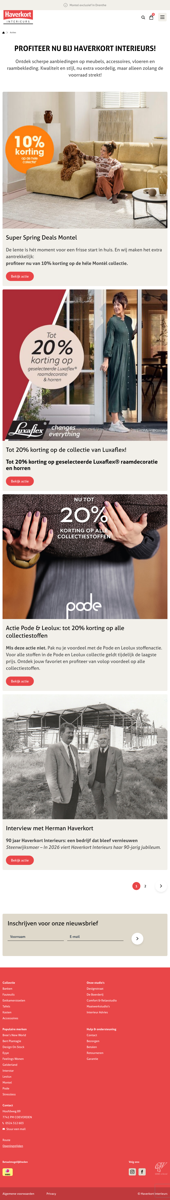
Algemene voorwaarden (18, 1194)
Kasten (7, 1012)
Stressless (9, 1094)
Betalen (92, 1047)
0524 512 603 (14, 1123)
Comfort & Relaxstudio (102, 1000)
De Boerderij (95, 994)
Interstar (8, 1071)
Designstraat (95, 988)
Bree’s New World (14, 1035)
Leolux (7, 1076)
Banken (7, 988)
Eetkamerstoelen (14, 1000)
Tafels (6, 1006)
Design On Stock (13, 1047)
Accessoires (10, 1018)
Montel (7, 1082)
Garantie (92, 1059)
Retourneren (95, 1053)
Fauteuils (9, 994)
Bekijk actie (20, 276)
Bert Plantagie (12, 1041)
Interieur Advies (97, 1012)
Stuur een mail (16, 1129)
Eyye (6, 1053)
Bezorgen (93, 1041)
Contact (92, 1035)
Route (6, 1140)
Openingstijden (13, 1146)
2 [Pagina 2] (145, 886)
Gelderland (10, 1065)
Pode (6, 1088)
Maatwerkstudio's (98, 1006)
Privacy (51, 1194)
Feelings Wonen (13, 1059)
